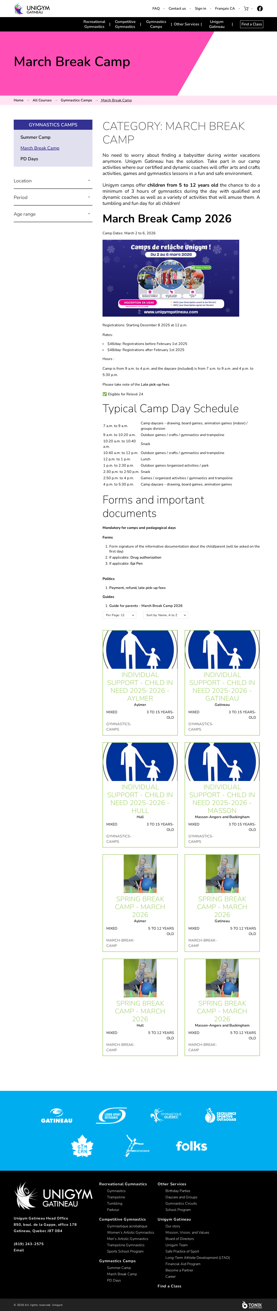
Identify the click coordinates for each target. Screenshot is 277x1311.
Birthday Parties (177, 1191)
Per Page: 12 (115, 615)
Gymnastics (116, 1191)
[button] (89, 181)
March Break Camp (39, 148)
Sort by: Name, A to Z (161, 615)
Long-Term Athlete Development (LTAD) (197, 1258)
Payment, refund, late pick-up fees (137, 587)
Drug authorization (145, 557)
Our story (172, 1226)
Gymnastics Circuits (181, 1203)
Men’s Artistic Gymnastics (127, 1239)
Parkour (113, 1210)
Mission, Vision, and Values (187, 1232)
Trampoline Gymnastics (126, 1245)
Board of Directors (179, 1239)
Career (170, 1276)
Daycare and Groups (181, 1197)
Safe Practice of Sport (182, 1251)
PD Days (29, 159)
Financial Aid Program (183, 1264)
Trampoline (116, 1197)
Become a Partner (179, 1270)
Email (19, 1250)
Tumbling (114, 1203)
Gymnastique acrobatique (127, 1226)
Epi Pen (136, 563)
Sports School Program (125, 1251)
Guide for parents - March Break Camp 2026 (146, 605)
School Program (178, 1210)
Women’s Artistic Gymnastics (130, 1232)
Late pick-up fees (155, 384)
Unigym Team (176, 1245)
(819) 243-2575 (29, 1244)
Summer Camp (35, 137)
